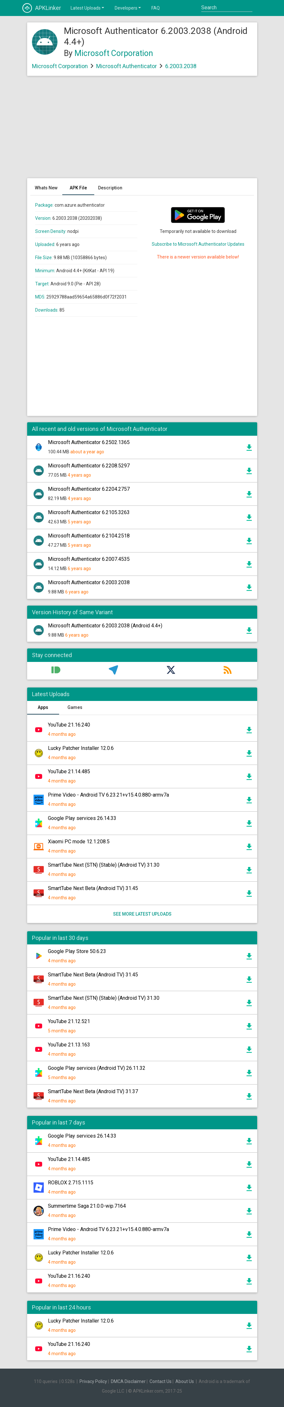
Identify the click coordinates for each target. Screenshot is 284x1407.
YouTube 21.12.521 (69, 1021)
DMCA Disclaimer (128, 1381)
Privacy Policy (93, 1381)
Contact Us (161, 1381)
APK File (78, 187)
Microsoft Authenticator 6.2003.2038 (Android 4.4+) (105, 626)
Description (110, 187)
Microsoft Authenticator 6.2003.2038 (89, 582)
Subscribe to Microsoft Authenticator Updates (198, 244)
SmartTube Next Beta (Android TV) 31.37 (93, 1091)
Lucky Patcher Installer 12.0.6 (81, 748)
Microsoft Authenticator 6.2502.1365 (89, 442)
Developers (128, 8)
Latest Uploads (88, 8)
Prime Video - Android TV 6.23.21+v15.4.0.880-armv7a (108, 795)
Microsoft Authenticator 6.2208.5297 (89, 466)
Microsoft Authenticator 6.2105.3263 (89, 512)
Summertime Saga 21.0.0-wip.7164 (87, 1206)
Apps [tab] (43, 707)
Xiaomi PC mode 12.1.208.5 (79, 842)
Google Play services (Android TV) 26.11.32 (96, 1068)
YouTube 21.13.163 (69, 1045)
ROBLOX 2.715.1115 (70, 1183)
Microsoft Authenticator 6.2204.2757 (89, 489)
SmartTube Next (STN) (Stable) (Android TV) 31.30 (103, 865)
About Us (184, 1381)
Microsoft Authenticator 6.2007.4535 (89, 559)
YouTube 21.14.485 (69, 771)
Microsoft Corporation (113, 53)
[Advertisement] (142, 130)
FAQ (155, 8)
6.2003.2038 (180, 66)
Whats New (46, 187)
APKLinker (41, 8)
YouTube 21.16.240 (69, 725)
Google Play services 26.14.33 (82, 818)
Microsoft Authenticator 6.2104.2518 (89, 536)
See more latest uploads (142, 914)
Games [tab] (74, 707)
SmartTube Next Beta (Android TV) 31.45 (93, 888)
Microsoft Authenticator (126, 66)
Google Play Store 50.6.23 (77, 951)
